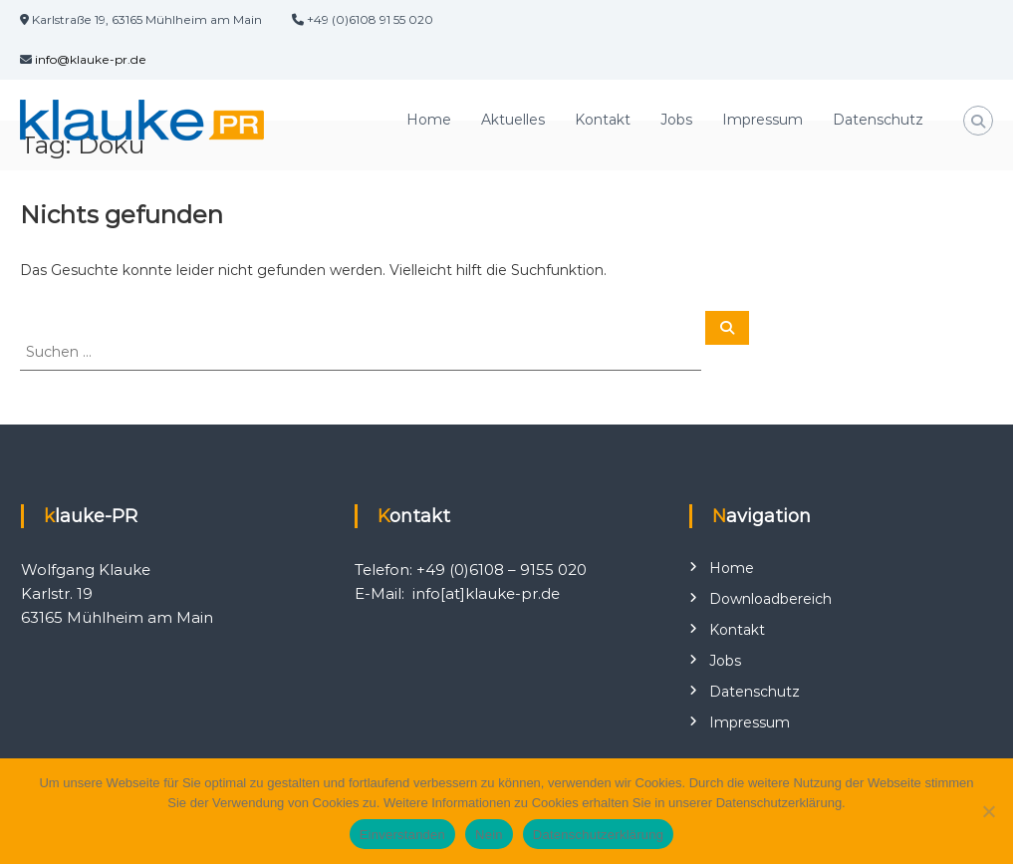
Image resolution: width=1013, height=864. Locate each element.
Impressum (762, 120)
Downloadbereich (770, 599)
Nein (489, 834)
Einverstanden (402, 834)
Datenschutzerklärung (598, 834)
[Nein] (988, 811)
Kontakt (603, 120)
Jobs (676, 120)
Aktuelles (513, 120)
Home (428, 120)
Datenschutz (878, 120)
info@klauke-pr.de (90, 59)
